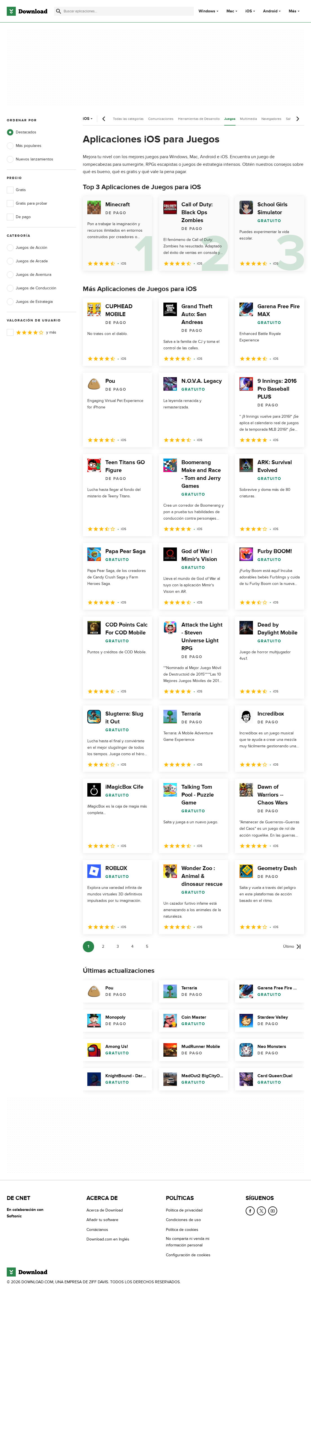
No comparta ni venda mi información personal (187, 1242)
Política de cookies (182, 1229)
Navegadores (271, 119)
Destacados (21, 132)
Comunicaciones (161, 119)
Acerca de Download (104, 1210)
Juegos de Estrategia (30, 301)
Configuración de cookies (188, 1254)
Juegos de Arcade (27, 261)
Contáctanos (97, 1229)
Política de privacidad (184, 1210)
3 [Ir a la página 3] (118, 946)
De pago (19, 217)
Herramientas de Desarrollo (199, 119)
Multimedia (248, 119)
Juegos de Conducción (31, 288)
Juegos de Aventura (29, 274)
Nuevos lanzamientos (30, 159)
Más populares (24, 145)
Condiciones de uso (183, 1219)
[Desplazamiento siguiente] (297, 119)
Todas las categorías (128, 119)
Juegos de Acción (27, 247)
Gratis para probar (27, 203)
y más (31, 332)
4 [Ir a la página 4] (132, 946)
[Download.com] (27, 11)
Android (270, 11)
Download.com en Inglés (107, 1239)
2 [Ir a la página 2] (103, 946)
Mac (230, 11)
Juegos (230, 119)
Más (295, 11)
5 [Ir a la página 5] (147, 946)
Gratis (16, 190)
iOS (248, 11)
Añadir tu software (102, 1219)
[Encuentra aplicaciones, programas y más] (124, 11)
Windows (207, 11)
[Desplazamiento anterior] (104, 119)
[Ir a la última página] (292, 946)
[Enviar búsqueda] (58, 11)
